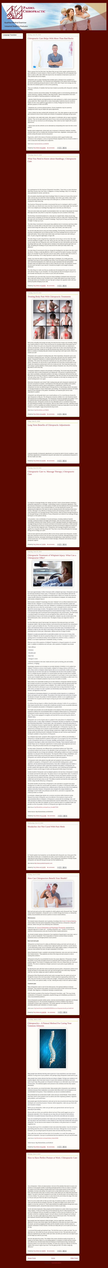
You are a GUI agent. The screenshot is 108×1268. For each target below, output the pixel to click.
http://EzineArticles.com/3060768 (41, 143)
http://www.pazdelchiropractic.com (43, 863)
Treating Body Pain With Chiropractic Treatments (49, 296)
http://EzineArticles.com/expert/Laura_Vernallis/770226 (46, 807)
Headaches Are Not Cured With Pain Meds (46, 826)
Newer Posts (32, 1258)
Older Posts (74, 1258)
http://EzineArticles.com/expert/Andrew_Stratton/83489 (46, 1138)
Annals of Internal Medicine (69, 921)
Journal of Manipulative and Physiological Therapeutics (51, 927)
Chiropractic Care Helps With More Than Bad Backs (50, 38)
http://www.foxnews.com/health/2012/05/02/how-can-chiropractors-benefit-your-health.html (53, 1008)
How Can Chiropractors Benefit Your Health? (47, 878)
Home (53, 1258)
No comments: (51, 148)
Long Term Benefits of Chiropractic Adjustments (49, 425)
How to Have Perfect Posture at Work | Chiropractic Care (52, 1157)
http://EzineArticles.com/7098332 (41, 410)
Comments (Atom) (56, 1263)
